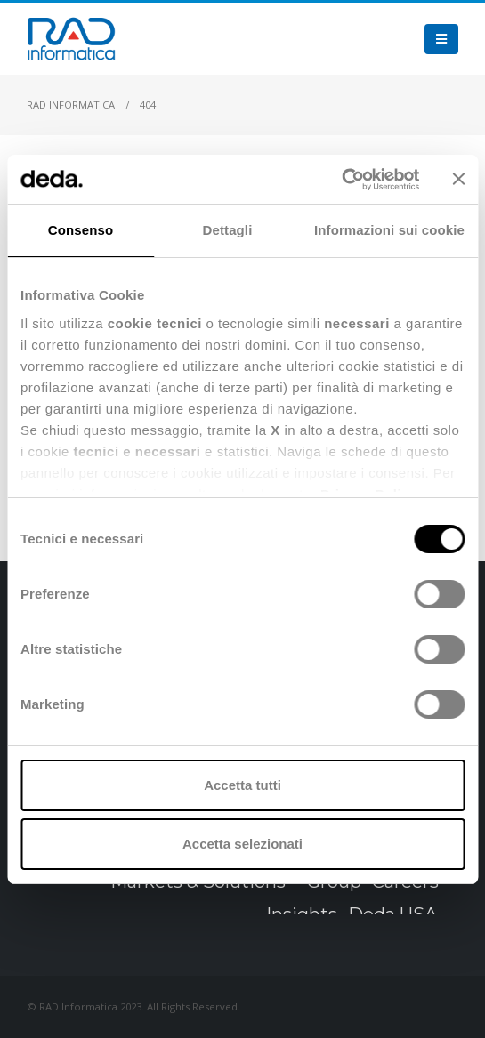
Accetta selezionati (242, 843)
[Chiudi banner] (458, 179)
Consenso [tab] (80, 229)
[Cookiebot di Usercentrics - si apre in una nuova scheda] (341, 179)
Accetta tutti (242, 785)
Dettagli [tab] (228, 229)
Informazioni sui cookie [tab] (389, 229)
